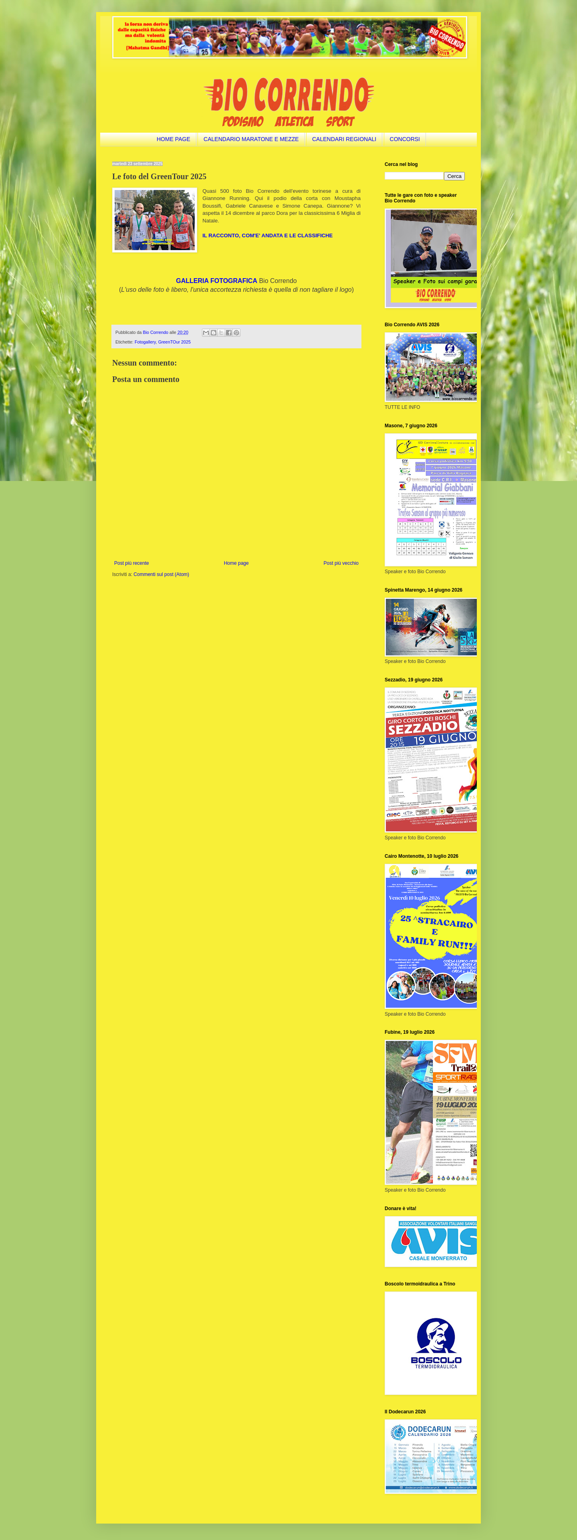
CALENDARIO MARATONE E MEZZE (251, 139)
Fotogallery (145, 342)
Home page (236, 563)
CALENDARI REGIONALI (344, 139)
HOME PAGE (173, 139)
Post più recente (131, 563)
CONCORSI (405, 139)
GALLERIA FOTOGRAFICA (216, 280)
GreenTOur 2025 (174, 342)
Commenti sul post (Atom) (161, 574)
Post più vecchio (341, 563)
